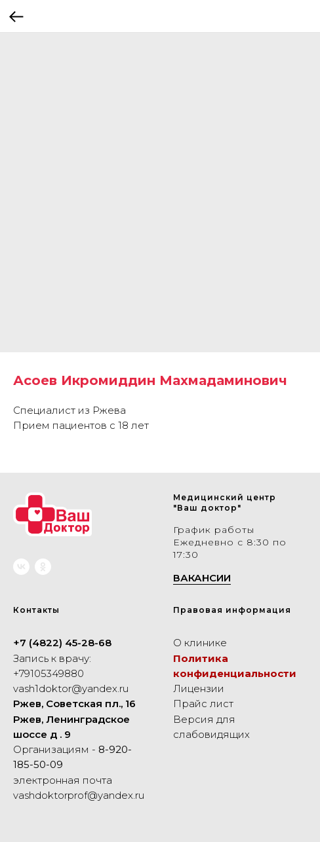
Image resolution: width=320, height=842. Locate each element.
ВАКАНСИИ (202, 578)
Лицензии (198, 688)
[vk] (21, 566)
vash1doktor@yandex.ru (71, 688)
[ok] (43, 566)
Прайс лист (203, 703)
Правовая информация (232, 610)
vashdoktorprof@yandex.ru (78, 795)
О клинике (200, 642)
